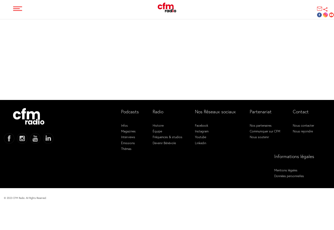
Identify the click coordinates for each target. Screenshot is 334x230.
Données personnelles (289, 176)
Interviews (128, 137)
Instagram (201, 131)
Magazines (128, 131)
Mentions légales (285, 170)
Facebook (201, 125)
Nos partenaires (261, 125)
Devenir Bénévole (164, 143)
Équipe (157, 131)
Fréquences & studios (167, 137)
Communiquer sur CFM (265, 131)
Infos (124, 125)
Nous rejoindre (303, 131)
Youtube (200, 137)
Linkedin (200, 143)
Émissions (128, 143)
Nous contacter (303, 125)
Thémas (126, 149)
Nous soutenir (259, 137)
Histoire (158, 125)
